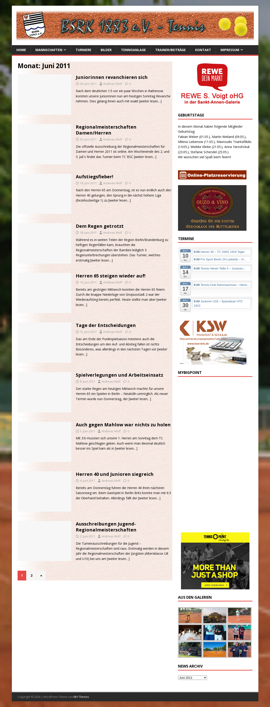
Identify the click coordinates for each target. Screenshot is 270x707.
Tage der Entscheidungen (106, 325)
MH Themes (81, 697)
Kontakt (203, 50)
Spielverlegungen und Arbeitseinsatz (119, 375)
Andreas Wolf (112, 84)
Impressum (229, 50)
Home (21, 50)
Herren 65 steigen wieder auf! (110, 276)
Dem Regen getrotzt (100, 226)
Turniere (83, 50)
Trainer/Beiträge (170, 50)
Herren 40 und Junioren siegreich (115, 474)
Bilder (106, 50)
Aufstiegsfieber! (94, 177)
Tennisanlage (133, 50)
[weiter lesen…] (150, 101)
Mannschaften (48, 50)
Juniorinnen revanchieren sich (112, 77)
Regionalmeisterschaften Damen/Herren (106, 130)
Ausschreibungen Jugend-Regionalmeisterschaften (106, 527)
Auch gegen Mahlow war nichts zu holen (123, 425)
